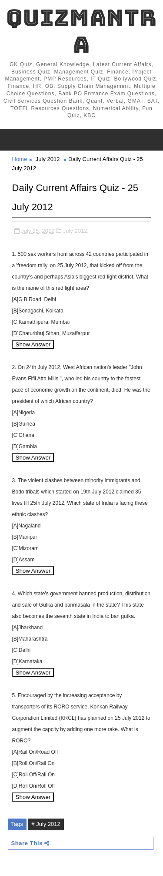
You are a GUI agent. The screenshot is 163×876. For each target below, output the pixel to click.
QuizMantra (81, 31)
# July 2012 (45, 824)
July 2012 (48, 159)
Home (19, 159)
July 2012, (76, 231)
